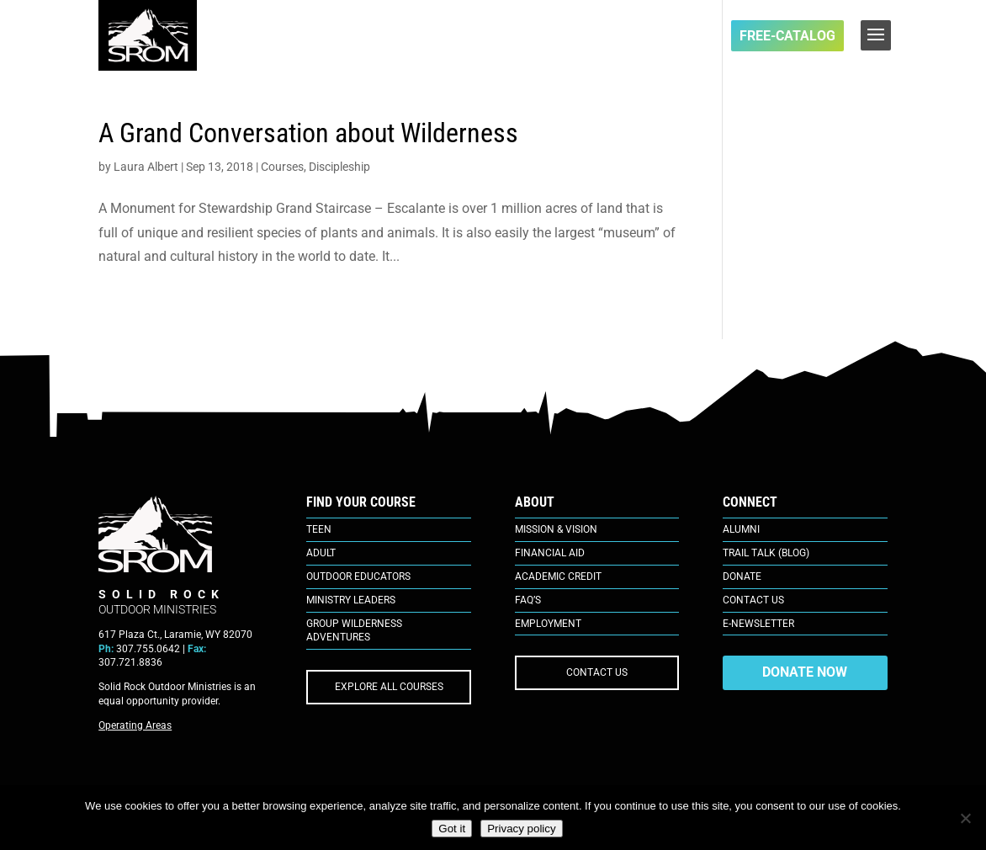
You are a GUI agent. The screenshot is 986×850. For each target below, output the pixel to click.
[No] (965, 818)
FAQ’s (528, 600)
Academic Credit (558, 576)
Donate (742, 576)
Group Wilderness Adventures (354, 631)
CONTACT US (597, 672)
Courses (282, 166)
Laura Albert (146, 166)
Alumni (741, 529)
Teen (318, 529)
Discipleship (339, 166)
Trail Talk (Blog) (766, 553)
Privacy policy (521, 828)
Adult (321, 553)
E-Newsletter (758, 624)
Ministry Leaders (350, 600)
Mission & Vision (556, 529)
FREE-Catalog (787, 36)
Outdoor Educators (358, 576)
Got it (451, 828)
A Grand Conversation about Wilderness (308, 133)
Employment (548, 624)
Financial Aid (550, 553)
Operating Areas (135, 725)
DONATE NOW (804, 672)
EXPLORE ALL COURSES (389, 687)
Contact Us (753, 600)
